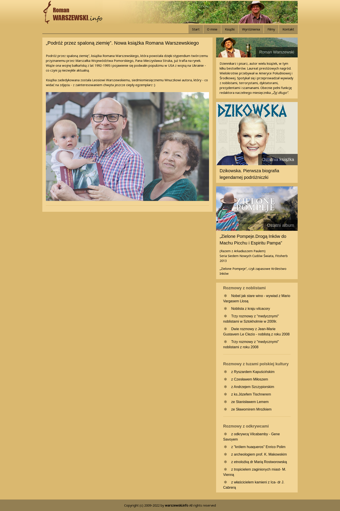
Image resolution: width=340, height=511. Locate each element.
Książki (230, 29)
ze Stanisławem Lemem (250, 402)
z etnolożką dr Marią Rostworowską (259, 462)
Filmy (271, 29)
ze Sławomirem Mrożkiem (251, 409)
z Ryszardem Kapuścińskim (253, 372)
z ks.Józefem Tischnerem (251, 394)
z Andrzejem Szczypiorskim (252, 387)
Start (196, 29)
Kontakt (288, 29)
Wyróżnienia (251, 29)
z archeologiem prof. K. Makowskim (259, 454)
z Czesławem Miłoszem (249, 379)
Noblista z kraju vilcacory (250, 308)
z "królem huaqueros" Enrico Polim (258, 447)
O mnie (212, 29)
